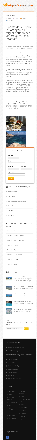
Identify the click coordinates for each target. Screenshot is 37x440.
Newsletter (11, 215)
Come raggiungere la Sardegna (17, 201)
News (13, 15)
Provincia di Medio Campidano (16, 240)
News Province (12, 375)
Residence (24, 407)
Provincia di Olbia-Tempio (14, 254)
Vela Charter (24, 417)
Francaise (10, 20)
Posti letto (11, 172)
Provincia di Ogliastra (13, 250)
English (17, 18)
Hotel (10, 394)
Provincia (11, 155)
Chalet (22, 396)
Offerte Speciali (12, 372)
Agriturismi (12, 391)
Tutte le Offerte (12, 192)
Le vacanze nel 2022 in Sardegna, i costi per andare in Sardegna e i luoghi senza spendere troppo (23, 279)
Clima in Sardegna (13, 359)
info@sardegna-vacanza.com (16, 347)
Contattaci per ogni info (14, 351)
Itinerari (10, 206)
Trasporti (23, 413)
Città (9, 161)
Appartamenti (13, 412)
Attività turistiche (22, 392)
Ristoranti (23, 410)
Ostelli (22, 404)
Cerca (11, 179)
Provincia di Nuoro (12, 245)
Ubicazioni (24, 166)
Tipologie (11, 166)
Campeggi (12, 415)
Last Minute (11, 196)
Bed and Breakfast (10, 398)
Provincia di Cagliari (12, 231)
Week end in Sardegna (14, 366)
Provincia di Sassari (12, 264)
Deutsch (24, 18)
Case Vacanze (13, 402)
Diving (22, 420)
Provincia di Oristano (13, 259)
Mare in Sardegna (13, 369)
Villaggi (11, 409)
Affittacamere (13, 418)
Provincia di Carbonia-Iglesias (15, 236)
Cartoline (11, 210)
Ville (10, 406)
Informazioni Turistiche (14, 378)
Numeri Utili (11, 363)
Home (7, 15)
